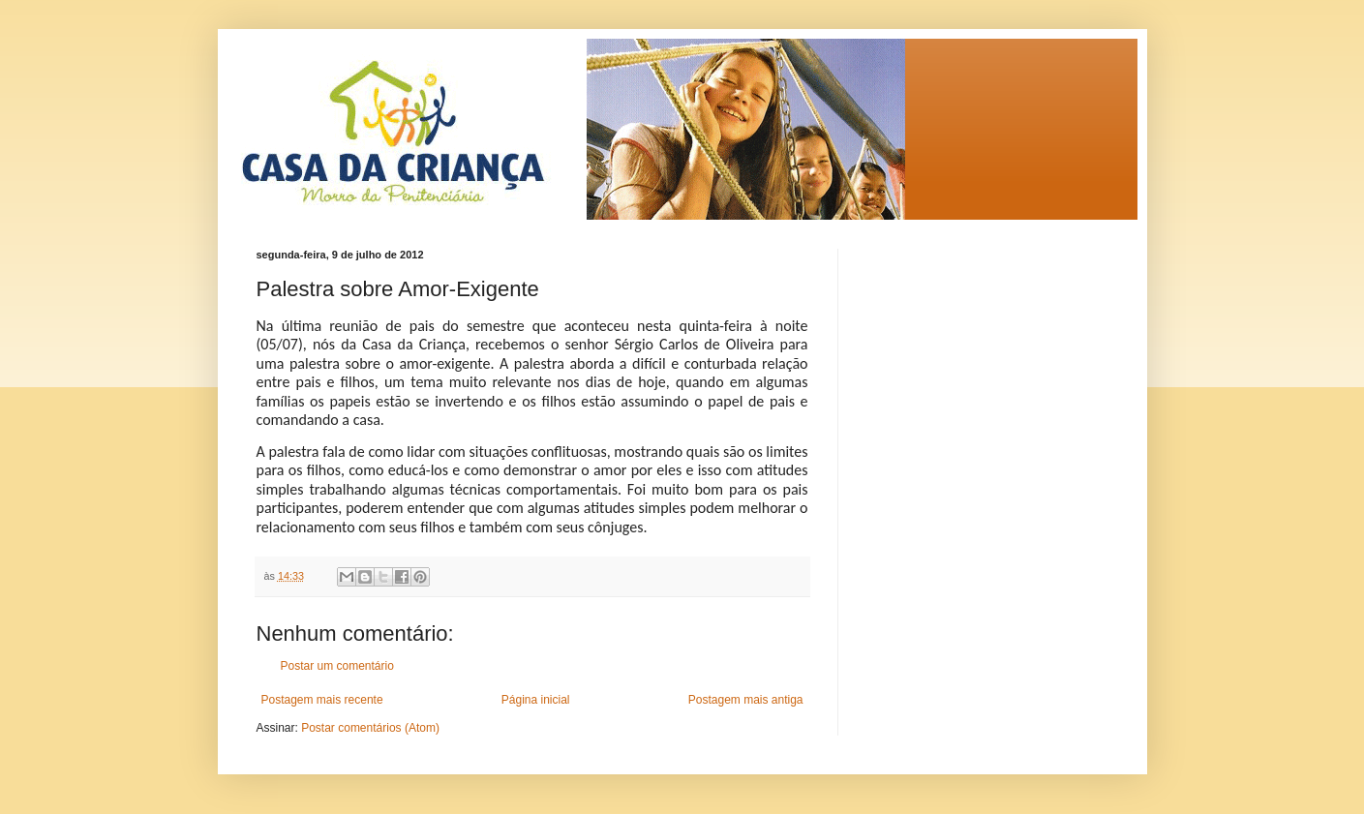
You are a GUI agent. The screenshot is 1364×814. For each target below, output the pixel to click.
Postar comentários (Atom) (370, 728)
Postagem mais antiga (745, 700)
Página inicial (535, 700)
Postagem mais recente (322, 700)
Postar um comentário (337, 666)
